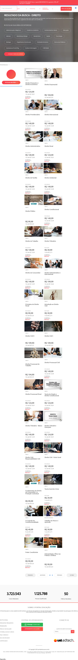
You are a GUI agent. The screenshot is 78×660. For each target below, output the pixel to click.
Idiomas (8, 36)
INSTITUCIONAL (4, 620)
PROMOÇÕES (3, 626)
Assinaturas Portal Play (12, 48)
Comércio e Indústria (32, 30)
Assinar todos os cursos (14, 54)
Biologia (8, 42)
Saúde (48, 36)
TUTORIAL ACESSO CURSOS (7, 632)
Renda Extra (37, 36)
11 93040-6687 (33, 625)
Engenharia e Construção (24, 42)
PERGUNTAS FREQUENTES (6, 623)
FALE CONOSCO (4, 635)
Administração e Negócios (13, 30)
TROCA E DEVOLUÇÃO (5, 629)
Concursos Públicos (59, 42)
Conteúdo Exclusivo (42, 42)
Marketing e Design (22, 36)
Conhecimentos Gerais (51, 30)
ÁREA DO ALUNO (66, 9)
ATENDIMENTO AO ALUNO (32, 629)
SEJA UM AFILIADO (5, 638)
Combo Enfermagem (31, 48)
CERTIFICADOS (4, 641)
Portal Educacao (4, 65)
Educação (66, 30)
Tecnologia (59, 36)
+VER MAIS (46, 48)
